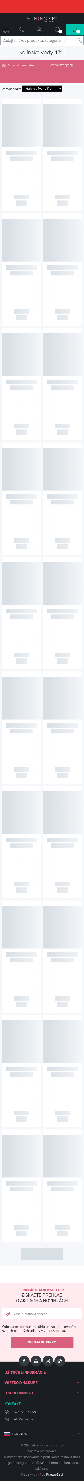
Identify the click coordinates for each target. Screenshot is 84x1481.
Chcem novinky (42, 1342)
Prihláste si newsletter (42, 1296)
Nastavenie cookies (42, 1451)
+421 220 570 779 (24, 1412)
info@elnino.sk (23, 1419)
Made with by (42, 1474)
